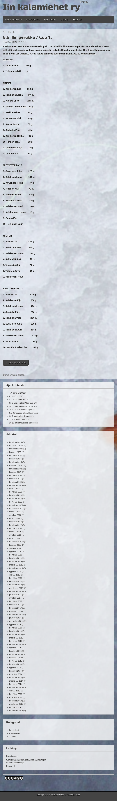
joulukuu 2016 (15, 618)
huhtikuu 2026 (15, 442)
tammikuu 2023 (16, 505)
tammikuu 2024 (16, 485)
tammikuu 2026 (16, 449)
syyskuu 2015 (15, 648)
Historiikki (77, 19)
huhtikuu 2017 (15, 608)
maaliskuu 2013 (16, 704)
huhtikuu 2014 (15, 677)
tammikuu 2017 (16, 614)
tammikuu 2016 (16, 644)
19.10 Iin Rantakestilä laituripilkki (23, 423)
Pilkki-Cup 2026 (16, 396)
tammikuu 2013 (16, 711)
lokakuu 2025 (15, 452)
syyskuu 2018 (15, 571)
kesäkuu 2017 (15, 604)
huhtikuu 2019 (15, 561)
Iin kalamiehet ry (41, 7)
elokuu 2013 (14, 691)
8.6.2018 (23, 41)
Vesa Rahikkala (11, 41)
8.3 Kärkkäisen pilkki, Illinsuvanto (23, 413)
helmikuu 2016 (15, 641)
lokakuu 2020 (15, 545)
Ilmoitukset (14, 730)
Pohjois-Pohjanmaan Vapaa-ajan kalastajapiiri (26, 759)
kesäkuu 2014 (15, 671)
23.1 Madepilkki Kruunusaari (21, 416)
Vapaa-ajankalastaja (15, 763)
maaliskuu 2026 (16, 445)
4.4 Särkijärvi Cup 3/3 (18, 399)
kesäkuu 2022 (15, 522)
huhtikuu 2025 (15, 462)
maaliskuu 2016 (16, 638)
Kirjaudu (84, 2)
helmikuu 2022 (15, 528)
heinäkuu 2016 (15, 628)
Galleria (64, 19)
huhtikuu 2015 (15, 654)
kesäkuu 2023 (15, 495)
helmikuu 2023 (15, 502)
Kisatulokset (14, 733)
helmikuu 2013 (15, 707)
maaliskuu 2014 (16, 681)
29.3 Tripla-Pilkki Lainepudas (22, 409)
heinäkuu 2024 (15, 475)
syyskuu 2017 (15, 598)
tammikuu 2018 (16, 591)
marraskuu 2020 (16, 541)
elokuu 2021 (14, 538)
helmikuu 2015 (15, 661)
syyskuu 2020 (15, 548)
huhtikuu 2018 (15, 585)
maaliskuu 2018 (16, 588)
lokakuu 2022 (15, 512)
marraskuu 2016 (16, 621)
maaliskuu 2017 (16, 611)
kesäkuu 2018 (15, 581)
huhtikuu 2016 (15, 634)
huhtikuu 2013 (15, 701)
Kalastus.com (12, 756)
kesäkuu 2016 (15, 631)
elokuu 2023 (14, 489)
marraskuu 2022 (16, 508)
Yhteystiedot (50, 19)
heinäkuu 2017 (15, 601)
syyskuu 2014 (15, 667)
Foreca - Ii (10, 766)
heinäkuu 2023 (15, 492)
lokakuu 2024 (15, 472)
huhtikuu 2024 (15, 482)
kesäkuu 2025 (15, 459)
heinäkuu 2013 (15, 694)
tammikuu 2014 (16, 687)
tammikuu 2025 (16, 469)
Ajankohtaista (32, 19)
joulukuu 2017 (15, 595)
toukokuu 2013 (15, 697)
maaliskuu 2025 (16, 465)
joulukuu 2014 (15, 664)
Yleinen (9, 32)
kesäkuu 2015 (15, 651)
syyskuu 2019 (15, 551)
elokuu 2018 (14, 575)
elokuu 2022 (14, 518)
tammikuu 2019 (16, 568)
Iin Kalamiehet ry (13, 19)
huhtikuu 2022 (15, 525)
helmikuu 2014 (15, 684)
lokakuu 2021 (15, 532)
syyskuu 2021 (15, 535)
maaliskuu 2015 (16, 658)
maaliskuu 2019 (16, 565)
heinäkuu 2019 (15, 555)
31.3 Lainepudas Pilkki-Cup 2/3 (23, 403)
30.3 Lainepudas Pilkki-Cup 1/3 (23, 406)
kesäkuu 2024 (15, 479)
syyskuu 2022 (15, 515)
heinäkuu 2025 (15, 455)
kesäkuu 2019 (15, 558)
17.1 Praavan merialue (19, 419)
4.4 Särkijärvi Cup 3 (18, 393)
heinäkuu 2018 (15, 578)
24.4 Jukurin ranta (16, 362)
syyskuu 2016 (15, 624)
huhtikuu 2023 (15, 498)
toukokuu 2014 (15, 674)
